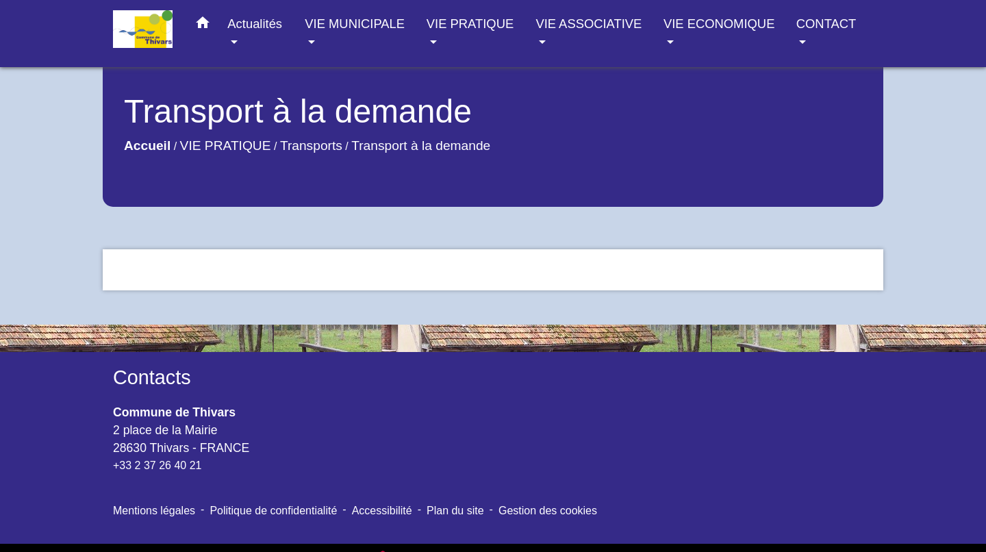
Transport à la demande (420, 145)
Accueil (147, 145)
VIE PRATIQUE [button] (470, 23)
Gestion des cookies (547, 510)
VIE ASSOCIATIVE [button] (588, 23)
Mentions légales (154, 510)
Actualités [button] (254, 23)
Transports (311, 145)
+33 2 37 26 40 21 (157, 465)
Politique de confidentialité (273, 510)
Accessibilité (382, 510)
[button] (203, 25)
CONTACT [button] (826, 23)
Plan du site (455, 510)
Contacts (152, 377)
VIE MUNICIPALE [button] (355, 23)
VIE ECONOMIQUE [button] (718, 23)
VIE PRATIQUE (225, 145)
